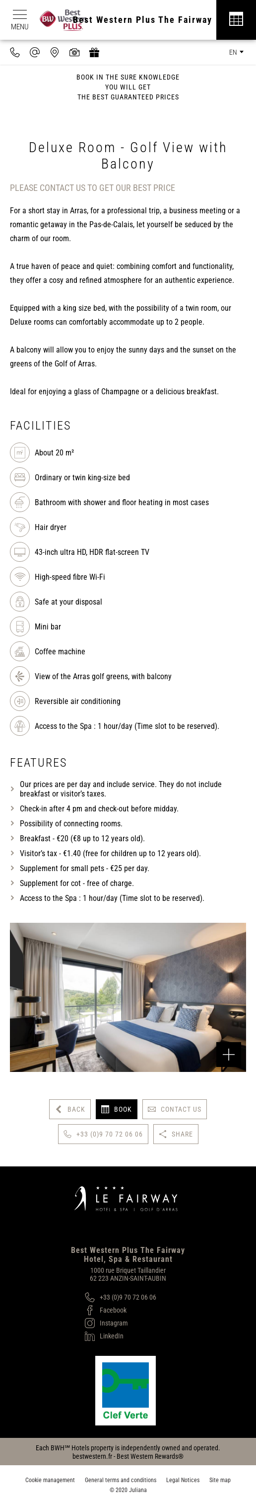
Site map (220, 1480)
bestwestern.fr (92, 1456)
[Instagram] (120, 1323)
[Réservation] (236, 20)
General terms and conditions (120, 1480)
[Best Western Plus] (68, 20)
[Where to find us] (54, 52)
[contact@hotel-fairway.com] (35, 52)
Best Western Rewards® (150, 1456)
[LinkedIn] (120, 1336)
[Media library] (74, 52)
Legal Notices (182, 1480)
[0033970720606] (15, 52)
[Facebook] (120, 1310)
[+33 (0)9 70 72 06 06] (120, 1297)
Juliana (138, 1490)
